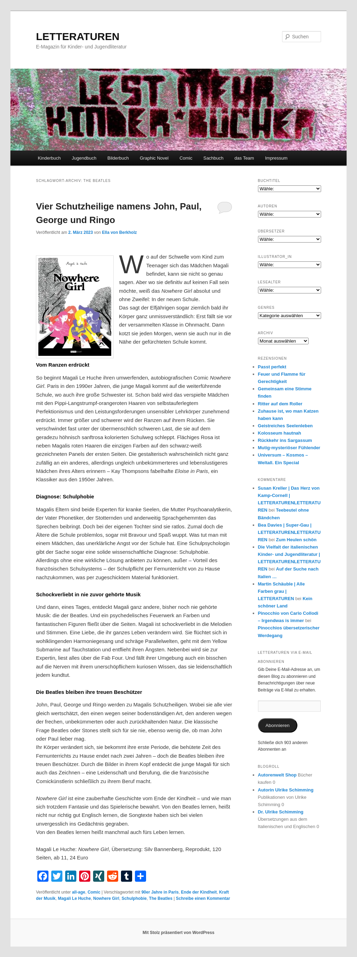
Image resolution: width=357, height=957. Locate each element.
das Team (244, 158)
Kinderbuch (49, 158)
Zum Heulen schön (296, 539)
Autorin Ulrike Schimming (286, 790)
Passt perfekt (272, 366)
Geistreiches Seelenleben (285, 425)
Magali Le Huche (74, 898)
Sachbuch (213, 158)
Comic (186, 158)
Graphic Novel (154, 158)
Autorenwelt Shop (277, 775)
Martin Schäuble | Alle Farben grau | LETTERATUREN (281, 591)
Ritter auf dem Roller (280, 403)
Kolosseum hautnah (279, 433)
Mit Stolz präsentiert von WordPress (178, 932)
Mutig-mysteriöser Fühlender (289, 447)
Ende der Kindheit (199, 892)
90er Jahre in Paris (160, 892)
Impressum (276, 158)
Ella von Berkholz (119, 232)
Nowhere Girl (106, 898)
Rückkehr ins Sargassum (285, 440)
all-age (78, 892)
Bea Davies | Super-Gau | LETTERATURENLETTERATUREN (289, 532)
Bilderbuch (118, 158)
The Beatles (160, 898)
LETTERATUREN (77, 36)
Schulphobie (134, 898)
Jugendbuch (84, 158)
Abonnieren (278, 725)
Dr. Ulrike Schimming (281, 811)
